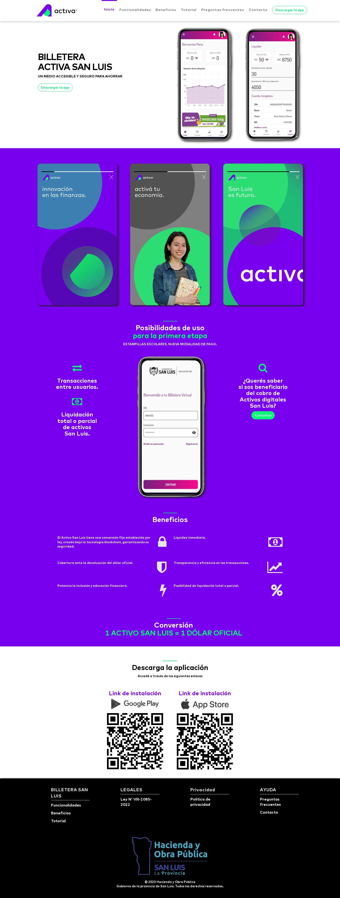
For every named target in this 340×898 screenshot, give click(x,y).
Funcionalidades (135, 10)
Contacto (258, 10)
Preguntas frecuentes (222, 10)
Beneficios (166, 10)
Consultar (263, 415)
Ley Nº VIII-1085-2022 (136, 802)
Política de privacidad (200, 802)
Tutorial (189, 10)
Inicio (109, 9)
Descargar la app (289, 10)
